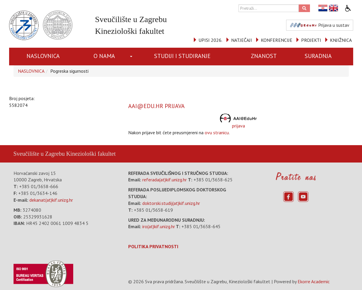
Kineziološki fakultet (91, 153)
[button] (132, 56)
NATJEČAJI (241, 40)
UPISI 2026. (210, 40)
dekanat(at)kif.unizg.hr (51, 200)
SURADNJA (318, 56)
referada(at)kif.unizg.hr (164, 180)
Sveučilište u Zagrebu (39, 153)
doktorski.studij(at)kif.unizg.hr (171, 203)
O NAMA (104, 56)
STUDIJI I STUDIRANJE (182, 56)
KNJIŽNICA (341, 40)
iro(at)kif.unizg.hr (158, 226)
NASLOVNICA (43, 56)
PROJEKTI (311, 40)
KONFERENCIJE (276, 40)
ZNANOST (264, 56)
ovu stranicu (217, 132)
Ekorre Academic (314, 281)
